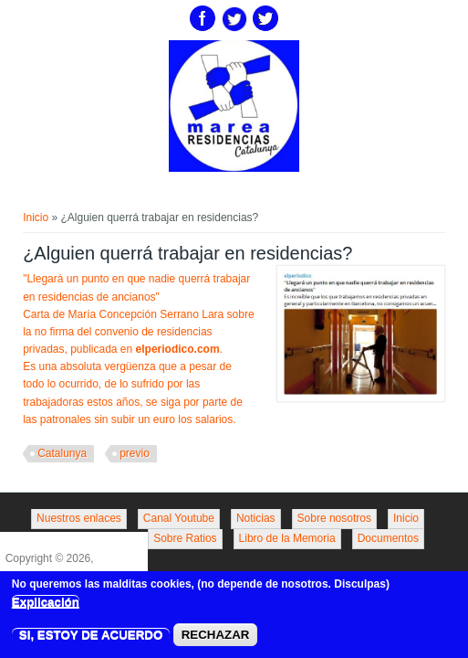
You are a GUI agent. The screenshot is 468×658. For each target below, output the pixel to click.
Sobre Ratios (184, 538)
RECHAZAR (216, 639)
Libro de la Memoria (287, 538)
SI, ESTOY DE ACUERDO (91, 639)
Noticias (256, 518)
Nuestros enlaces (78, 518)
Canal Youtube (178, 518)
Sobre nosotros (334, 518)
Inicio (35, 217)
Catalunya (62, 453)
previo (135, 453)
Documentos (388, 538)
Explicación (45, 605)
